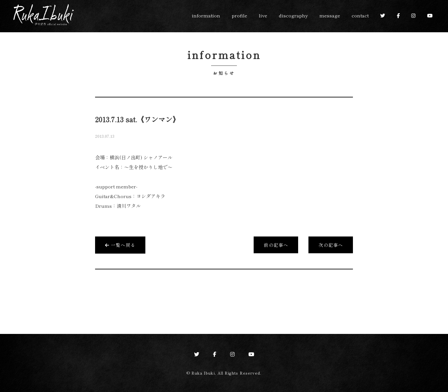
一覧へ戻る (120, 245)
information (206, 15)
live (263, 15)
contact (360, 15)
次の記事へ (330, 245)
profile (239, 15)
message (329, 15)
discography (293, 15)
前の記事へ (276, 245)
